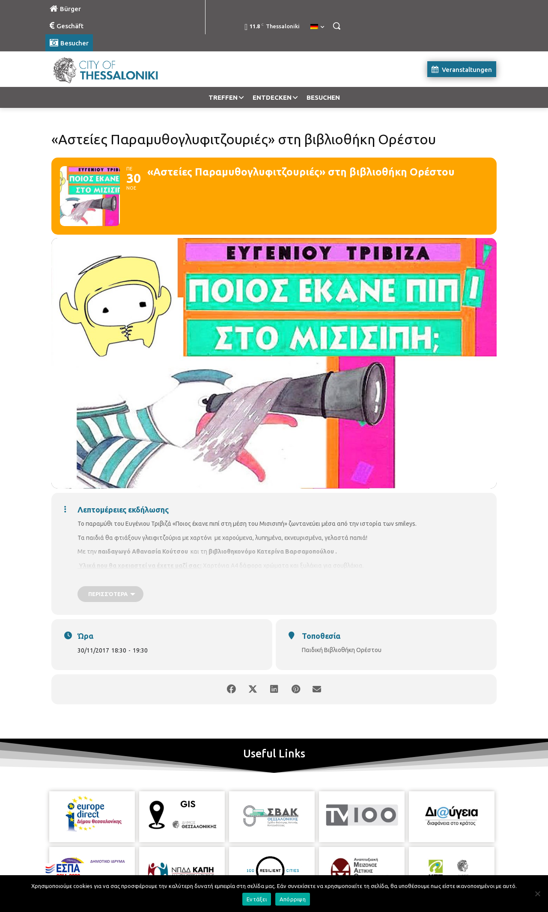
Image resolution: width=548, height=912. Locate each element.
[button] (336, 26)
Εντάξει (257, 899)
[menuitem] (317, 27)
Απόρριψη (293, 899)
